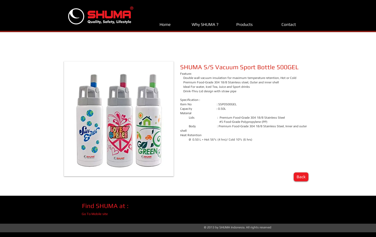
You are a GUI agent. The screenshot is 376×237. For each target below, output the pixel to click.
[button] (119, 118)
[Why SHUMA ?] (205, 24)
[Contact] (288, 24)
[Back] (301, 176)
